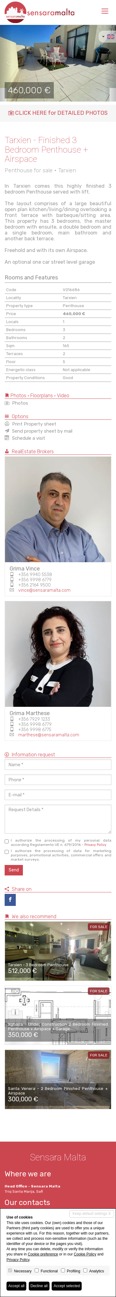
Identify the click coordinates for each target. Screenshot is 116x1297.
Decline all (39, 1286)
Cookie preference (43, 1254)
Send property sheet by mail (38, 431)
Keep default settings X (92, 1213)
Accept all (16, 1286)
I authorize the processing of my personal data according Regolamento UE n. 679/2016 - (58, 842)
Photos (16, 403)
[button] (6, 63)
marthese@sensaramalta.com (48, 735)
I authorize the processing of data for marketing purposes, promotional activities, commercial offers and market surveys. (58, 855)
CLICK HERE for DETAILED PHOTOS (58, 113)
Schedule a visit (25, 438)
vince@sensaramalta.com (44, 590)
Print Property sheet (30, 424)
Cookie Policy (85, 1254)
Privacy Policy (95, 845)
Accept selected (67, 1286)
